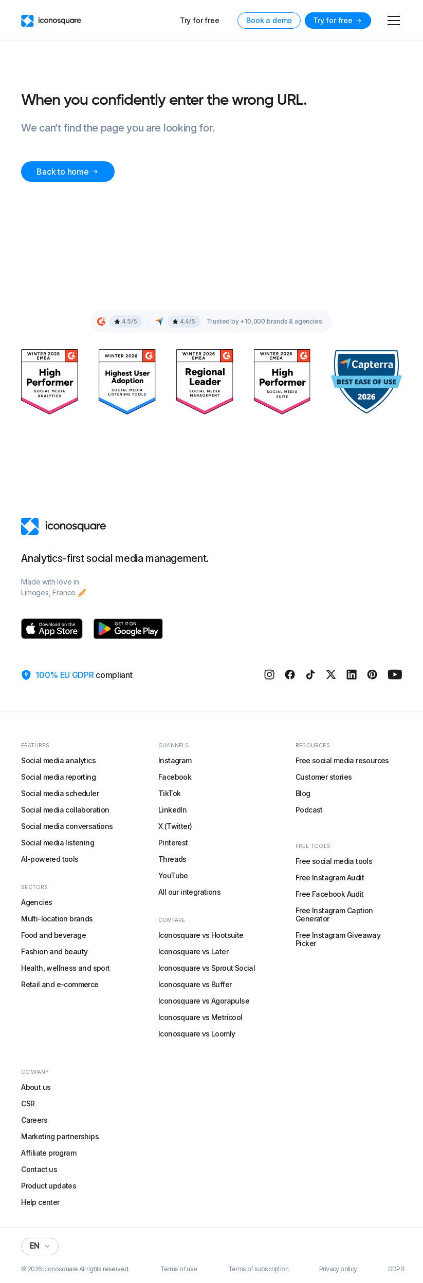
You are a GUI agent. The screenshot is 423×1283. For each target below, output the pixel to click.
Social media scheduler (60, 793)
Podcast (309, 809)
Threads (172, 859)
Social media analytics (58, 760)
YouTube (173, 875)
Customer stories (324, 776)
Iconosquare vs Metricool (200, 1017)
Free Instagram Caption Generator (334, 914)
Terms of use (178, 1269)
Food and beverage (53, 935)
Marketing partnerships (60, 1136)
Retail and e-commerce (59, 984)
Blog (303, 793)
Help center (40, 1202)
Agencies (36, 902)
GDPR (396, 1269)
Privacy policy (338, 1269)
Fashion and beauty (54, 951)
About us (35, 1087)
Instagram (175, 760)
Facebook (174, 776)
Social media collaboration (65, 809)
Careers (34, 1120)
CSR (27, 1103)
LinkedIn (172, 809)
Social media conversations (67, 826)
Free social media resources (342, 760)
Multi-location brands (57, 918)
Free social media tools (334, 861)
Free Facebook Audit (330, 894)
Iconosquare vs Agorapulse (203, 1000)
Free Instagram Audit (330, 877)
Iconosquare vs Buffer (194, 984)
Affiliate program (48, 1152)
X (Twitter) (175, 826)
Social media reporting (58, 776)
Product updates (48, 1185)
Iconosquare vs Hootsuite (201, 935)
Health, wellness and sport (65, 968)
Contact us (39, 1169)
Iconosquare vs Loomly (196, 1033)
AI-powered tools (49, 859)
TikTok (169, 793)
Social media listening (57, 842)
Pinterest (173, 842)
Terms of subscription (258, 1269)
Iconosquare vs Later (193, 951)
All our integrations (189, 892)
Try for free (199, 20)
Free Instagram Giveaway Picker (338, 939)
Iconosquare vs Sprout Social (206, 968)
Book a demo (269, 20)
